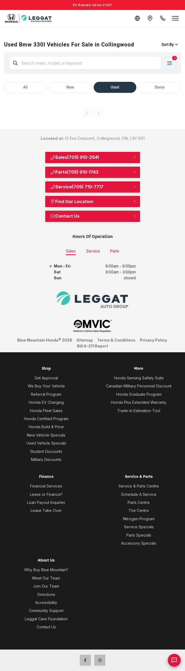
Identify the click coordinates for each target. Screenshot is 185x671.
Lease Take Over (46, 510)
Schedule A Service (138, 494)
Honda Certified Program (46, 418)
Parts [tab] (114, 251)
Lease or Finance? (46, 494)
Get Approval (46, 378)
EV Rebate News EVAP (92, 5)
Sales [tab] (71, 251)
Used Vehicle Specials (46, 443)
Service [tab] (93, 251)
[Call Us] (162, 18)
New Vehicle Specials (46, 435)
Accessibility (46, 602)
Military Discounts (46, 459)
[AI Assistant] (174, 660)
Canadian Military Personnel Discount (139, 386)
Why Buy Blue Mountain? (46, 569)
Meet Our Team (46, 578)
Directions (46, 594)
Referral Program (46, 394)
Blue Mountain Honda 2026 (44, 340)
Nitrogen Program (139, 518)
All (25, 87)
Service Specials (139, 527)
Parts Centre (139, 502)
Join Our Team (46, 586)
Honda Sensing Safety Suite (139, 378)
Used (115, 87)
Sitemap (84, 340)
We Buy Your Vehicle (46, 386)
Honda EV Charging (46, 402)
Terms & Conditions (116, 340)
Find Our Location (71, 201)
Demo (160, 87)
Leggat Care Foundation (46, 619)
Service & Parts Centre (138, 486)
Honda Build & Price (46, 426)
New (70, 87)
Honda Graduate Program (139, 394)
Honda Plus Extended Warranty (138, 402)
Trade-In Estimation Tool (138, 410)
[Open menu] (175, 18)
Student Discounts (46, 451)
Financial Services (46, 486)
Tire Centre (138, 510)
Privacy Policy (153, 340)
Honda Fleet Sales (46, 410)
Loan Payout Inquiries (46, 502)
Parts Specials (138, 535)
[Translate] (136, 18)
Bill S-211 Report (92, 346)
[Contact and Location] (149, 18)
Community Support (46, 610)
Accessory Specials (138, 543)
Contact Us (64, 216)
